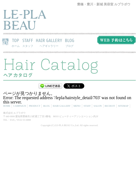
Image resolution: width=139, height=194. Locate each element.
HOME (7, 106)
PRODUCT (34, 106)
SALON (97, 106)
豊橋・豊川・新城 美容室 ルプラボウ (103, 4)
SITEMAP (123, 106)
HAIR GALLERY (49, 42)
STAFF (27, 42)
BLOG (69, 42)
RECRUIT (110, 106)
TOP (16, 42)
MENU (77, 106)
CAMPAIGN (19, 106)
